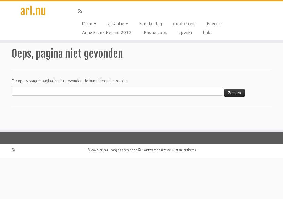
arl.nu (33, 11)
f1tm (89, 23)
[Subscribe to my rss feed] (82, 11)
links (208, 32)
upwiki (185, 32)
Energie (214, 23)
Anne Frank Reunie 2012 (107, 32)
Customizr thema (184, 150)
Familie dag (150, 23)
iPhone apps (155, 32)
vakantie (117, 23)
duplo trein (184, 23)
